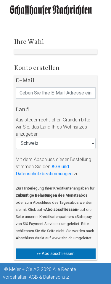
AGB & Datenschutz (49, 277)
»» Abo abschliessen (56, 253)
